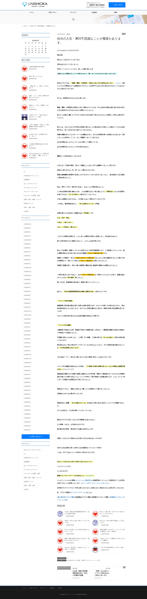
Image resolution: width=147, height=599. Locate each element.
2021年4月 (27, 339)
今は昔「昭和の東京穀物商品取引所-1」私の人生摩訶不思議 (80, 573)
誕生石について (28, 203)
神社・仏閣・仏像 (29, 207)
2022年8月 (27, 283)
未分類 (26, 211)
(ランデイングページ (78, 492)
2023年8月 (27, 248)
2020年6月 (27, 378)
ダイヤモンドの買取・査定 (32, 195)
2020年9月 (27, 366)
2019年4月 (27, 418)
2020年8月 (27, 370)
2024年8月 (27, 228)
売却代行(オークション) (31, 175)
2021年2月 (27, 346)
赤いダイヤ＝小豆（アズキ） (31, 191)
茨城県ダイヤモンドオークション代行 (90, 560)
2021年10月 (27, 315)
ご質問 (59, 588)
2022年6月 (27, 291)
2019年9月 (27, 398)
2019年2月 (27, 426)
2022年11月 (27, 271)
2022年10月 (27, 275)
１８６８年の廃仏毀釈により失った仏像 (111, 547)
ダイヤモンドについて (30, 187)
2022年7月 (27, 287)
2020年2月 (27, 390)
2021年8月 (27, 323)
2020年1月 (27, 394)
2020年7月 (27, 374)
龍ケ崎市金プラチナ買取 (74, 560)
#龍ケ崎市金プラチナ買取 (65, 497)
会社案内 (52, 588)
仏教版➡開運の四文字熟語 (37, 66)
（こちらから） (89, 475)
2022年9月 (27, 279)
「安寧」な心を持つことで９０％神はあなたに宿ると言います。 (102, 573)
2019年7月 (27, 406)
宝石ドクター (33, 588)
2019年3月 (27, 422)
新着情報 (27, 179)
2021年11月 (27, 311)
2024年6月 (27, 232)
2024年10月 (27, 224)
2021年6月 (27, 331)
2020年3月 (27, 386)
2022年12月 (27, 267)
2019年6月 (27, 410)
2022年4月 (27, 299)
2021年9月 (27, 319)
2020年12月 (27, 354)
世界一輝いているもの (35, 76)
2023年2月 (27, 259)
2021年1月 (27, 350)
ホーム (25, 588)
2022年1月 (27, 307)
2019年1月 (27, 430)
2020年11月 (27, 358)
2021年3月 (27, 343)
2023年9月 (27, 244)
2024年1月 (27, 236)
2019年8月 (27, 402)
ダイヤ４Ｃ (43, 588)
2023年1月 (27, 263)
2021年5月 (27, 335)
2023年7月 (27, 252)
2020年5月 (27, 382)
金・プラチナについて (30, 183)
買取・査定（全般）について (32, 199)
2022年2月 (27, 303)
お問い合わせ (117, 5)
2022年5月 (27, 295)
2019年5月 (27, 414)
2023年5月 (27, 255)
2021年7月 (27, 327)
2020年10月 (27, 362)
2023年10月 (27, 240)
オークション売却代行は (84, 480)
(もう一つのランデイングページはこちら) (95, 483)
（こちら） (118, 83)
